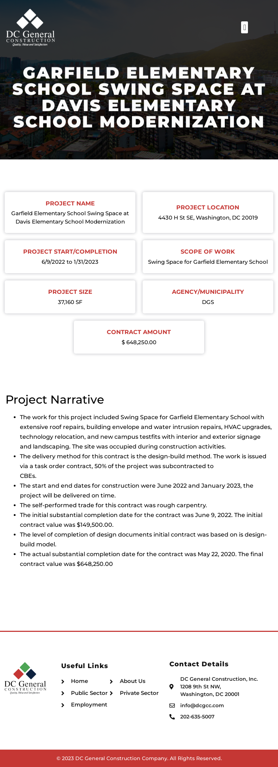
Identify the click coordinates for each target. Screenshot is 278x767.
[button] (269, 27)
